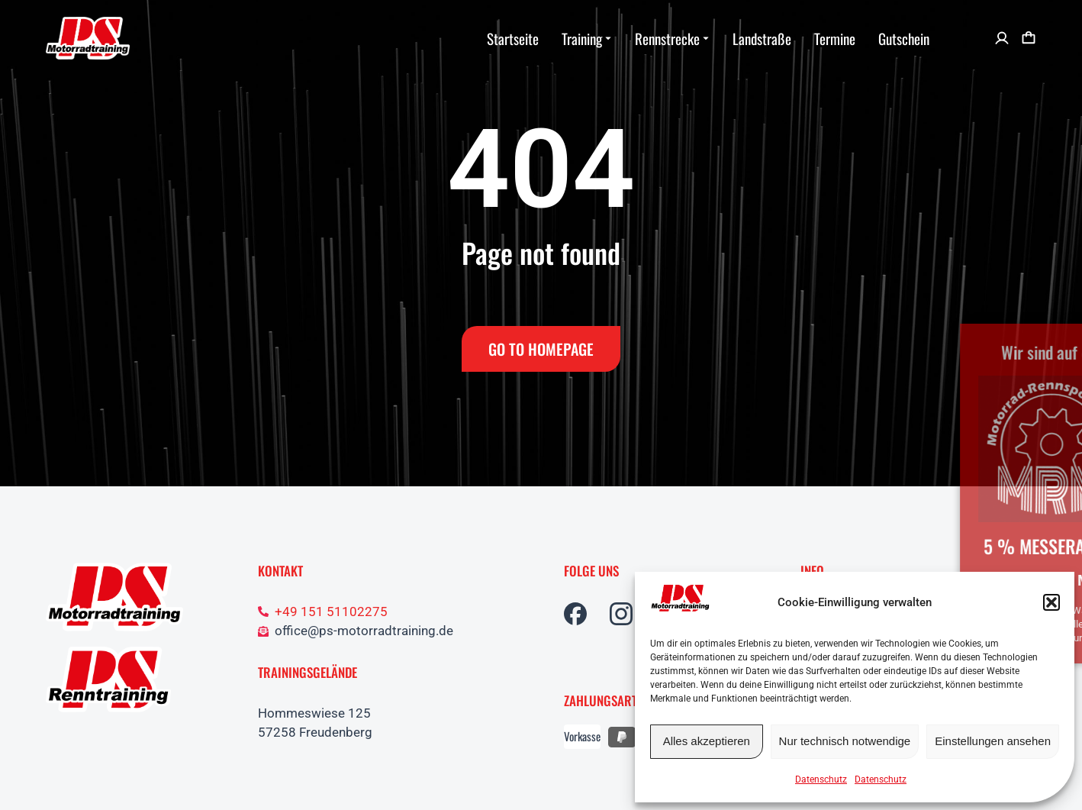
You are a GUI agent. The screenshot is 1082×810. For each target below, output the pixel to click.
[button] (1051, 602)
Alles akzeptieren (706, 740)
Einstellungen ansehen (993, 740)
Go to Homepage (541, 348)
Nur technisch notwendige (845, 740)
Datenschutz (821, 779)
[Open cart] (1028, 38)
